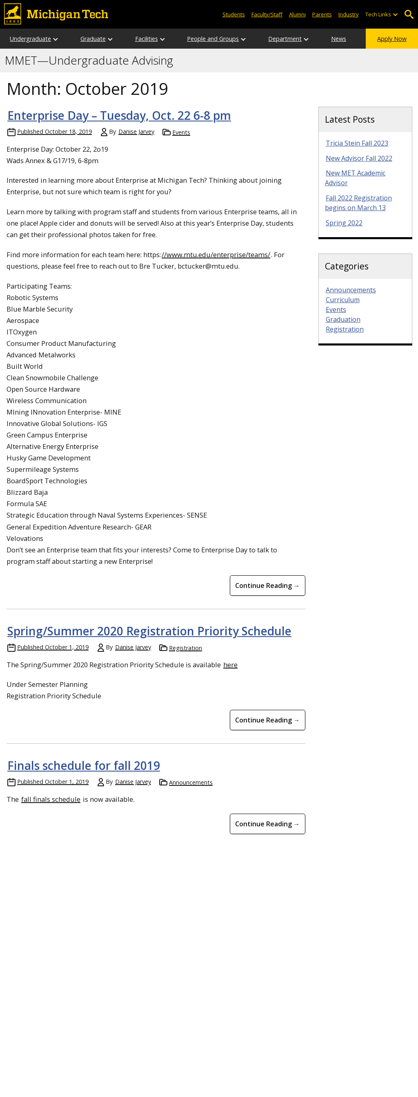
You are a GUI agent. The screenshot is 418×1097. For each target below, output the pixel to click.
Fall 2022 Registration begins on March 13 (358, 202)
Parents (322, 14)
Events (181, 132)
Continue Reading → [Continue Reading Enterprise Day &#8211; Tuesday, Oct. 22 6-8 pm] (267, 585)
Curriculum (343, 299)
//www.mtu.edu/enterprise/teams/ (216, 254)
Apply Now (392, 39)
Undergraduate (30, 39)
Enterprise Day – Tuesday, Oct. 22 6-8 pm (119, 115)
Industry (348, 14)
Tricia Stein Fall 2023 (357, 143)
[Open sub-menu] (395, 14)
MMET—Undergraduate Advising (89, 60)
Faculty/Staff (266, 14)
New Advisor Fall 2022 (359, 158)
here (230, 664)
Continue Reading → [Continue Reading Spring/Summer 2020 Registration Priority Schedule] (267, 720)
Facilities (146, 39)
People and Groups (213, 39)
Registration (185, 648)
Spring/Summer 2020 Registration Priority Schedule (149, 631)
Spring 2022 (344, 222)
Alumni (297, 14)
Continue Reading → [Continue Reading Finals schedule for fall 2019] (267, 823)
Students (233, 14)
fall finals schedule (50, 799)
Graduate (93, 39)
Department (285, 39)
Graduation (343, 319)
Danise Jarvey (136, 131)
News (338, 39)
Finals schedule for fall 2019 (83, 765)
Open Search (409, 14)
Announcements (191, 782)
